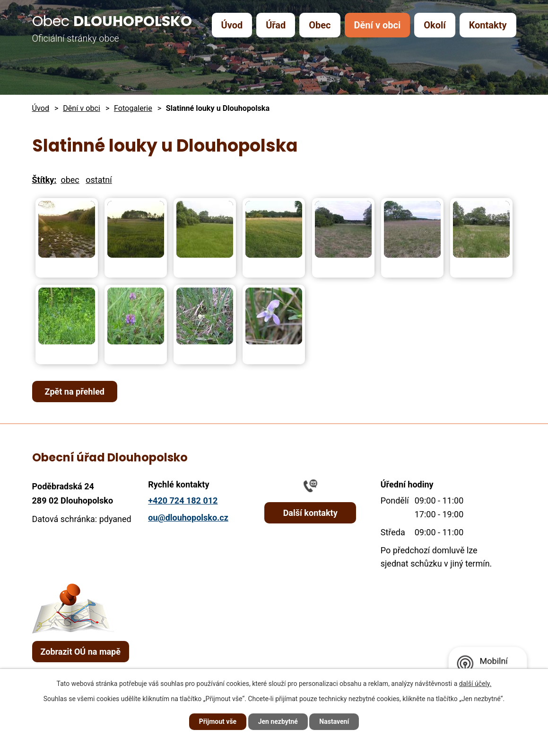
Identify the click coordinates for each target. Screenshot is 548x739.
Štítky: (44, 180)
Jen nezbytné (278, 721)
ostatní (99, 180)
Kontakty (488, 25)
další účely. (475, 683)
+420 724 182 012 (182, 500)
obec (70, 180)
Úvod (232, 25)
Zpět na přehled (75, 392)
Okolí (434, 25)
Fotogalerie (133, 108)
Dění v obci (377, 25)
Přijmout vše (217, 721)
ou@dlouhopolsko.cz (188, 518)
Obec (320, 25)
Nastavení (334, 721)
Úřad (276, 25)
